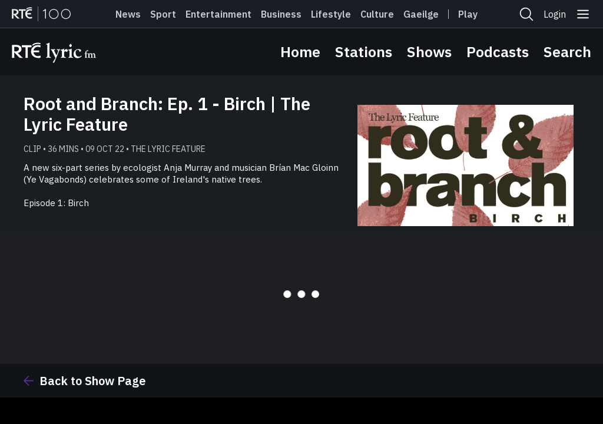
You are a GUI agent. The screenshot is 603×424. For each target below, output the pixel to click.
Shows (429, 51)
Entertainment (218, 14)
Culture (377, 14)
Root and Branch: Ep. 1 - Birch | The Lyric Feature (167, 113)
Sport (163, 14)
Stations (363, 51)
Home (300, 51)
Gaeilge (421, 14)
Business (281, 14)
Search (567, 51)
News (128, 14)
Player (473, 14)
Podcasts (497, 51)
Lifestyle (331, 14)
